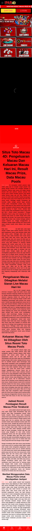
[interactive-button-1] (8, 31)
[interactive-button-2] (24, 31)
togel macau (11, 229)
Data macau (5, 482)
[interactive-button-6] (24, 52)
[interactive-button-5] (8, 52)
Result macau (5, 410)
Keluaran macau (6, 350)
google (28, 517)
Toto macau (5, 185)
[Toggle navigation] (2, 3)
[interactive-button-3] (8, 42)
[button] (3, 20)
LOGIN (23, 10)
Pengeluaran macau (7, 290)
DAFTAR (8, 10)
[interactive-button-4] (24, 42)
